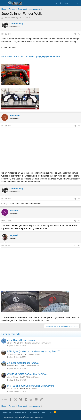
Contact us (6, 412)
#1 (79, 34)
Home (49, 412)
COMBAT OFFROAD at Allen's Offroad (27, 374)
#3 (79, 199)
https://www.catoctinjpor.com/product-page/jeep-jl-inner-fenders (30, 56)
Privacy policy (33, 412)
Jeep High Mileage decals (21, 340)
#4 (79, 221)
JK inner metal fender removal (23, 363)
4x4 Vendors (36, 377)
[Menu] (4, 3)
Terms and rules (19, 412)
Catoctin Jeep (9, 18)
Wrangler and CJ (34, 354)
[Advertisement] (40, 148)
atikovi (9, 343)
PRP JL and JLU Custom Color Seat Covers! (30, 385)
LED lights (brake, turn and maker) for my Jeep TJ (33, 351)
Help (43, 412)
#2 (79, 126)
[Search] (77, 3)
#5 (79, 246)
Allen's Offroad (12, 377)
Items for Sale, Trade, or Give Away (38, 343)
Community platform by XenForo (23, 417)
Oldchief (10, 366)
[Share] (75, 34)
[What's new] (72, 3)
